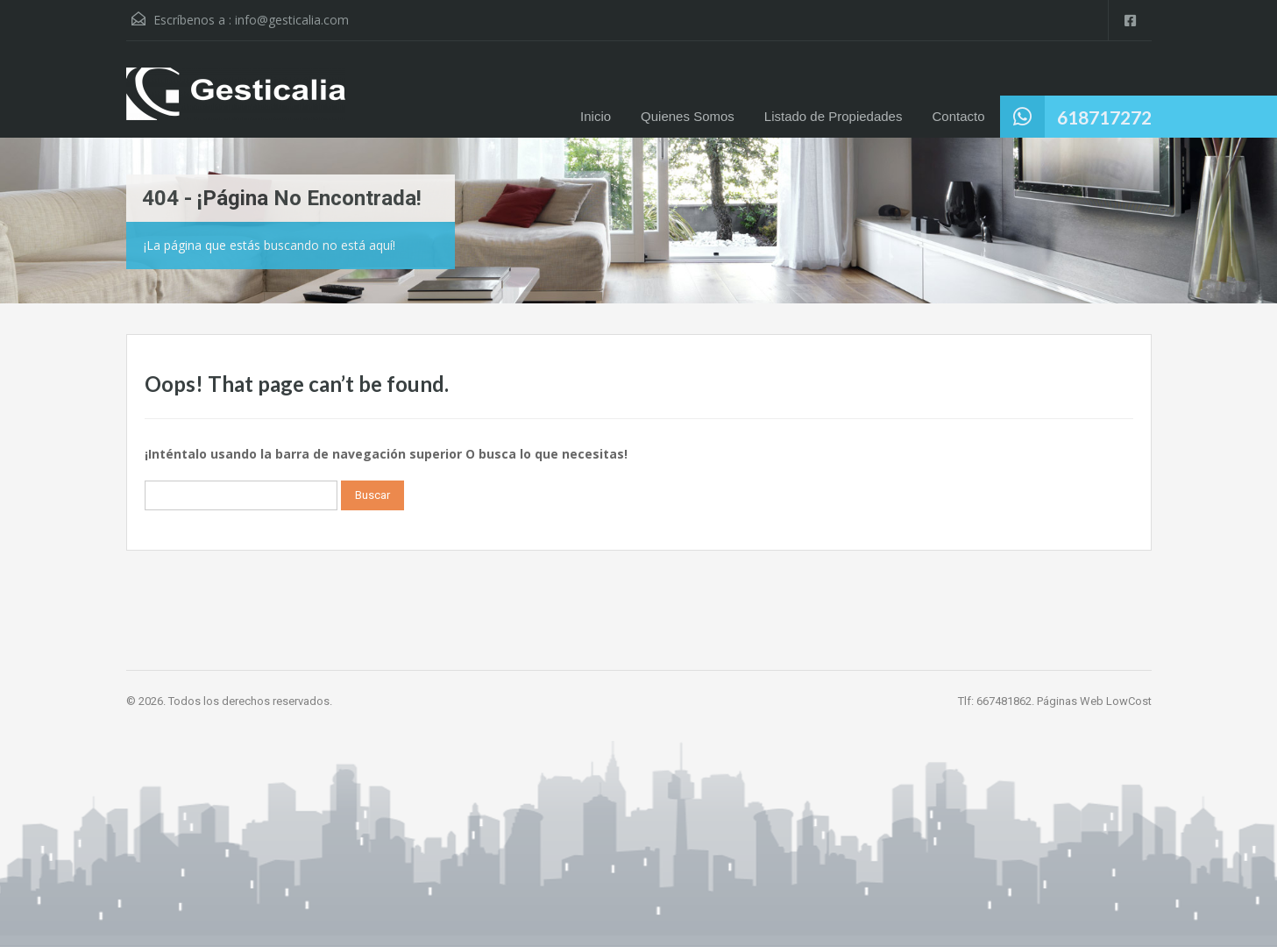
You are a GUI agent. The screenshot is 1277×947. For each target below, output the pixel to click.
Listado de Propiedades (833, 116)
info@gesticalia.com (292, 19)
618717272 (1104, 117)
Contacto (958, 116)
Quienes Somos (687, 116)
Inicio (595, 116)
